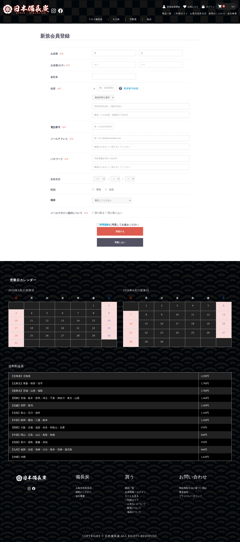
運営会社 (183, 492)
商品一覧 (167, 13)
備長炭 (82, 476)
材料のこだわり (217, 13)
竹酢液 (133, 19)
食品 (149, 19)
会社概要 (232, 13)
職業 (53, 200)
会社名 (54, 77)
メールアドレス (59, 139)
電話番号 (55, 127)
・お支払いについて (135, 504)
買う (129, 476)
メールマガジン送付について (66, 213)
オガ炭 (116, 19)
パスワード (57, 159)
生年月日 (55, 179)
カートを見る (132, 496)
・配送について (133, 508)
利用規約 (104, 224)
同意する (120, 231)
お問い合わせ (193, 476)
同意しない (120, 242)
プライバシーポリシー (190, 496)
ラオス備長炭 (95, 19)
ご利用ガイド (181, 13)
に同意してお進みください (118, 224)
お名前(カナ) (57, 65)
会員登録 (129, 492)
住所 (53, 88)
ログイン (141, 492)
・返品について (133, 512)
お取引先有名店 (198, 13)
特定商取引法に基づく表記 (193, 488)
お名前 (54, 53)
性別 (53, 189)
